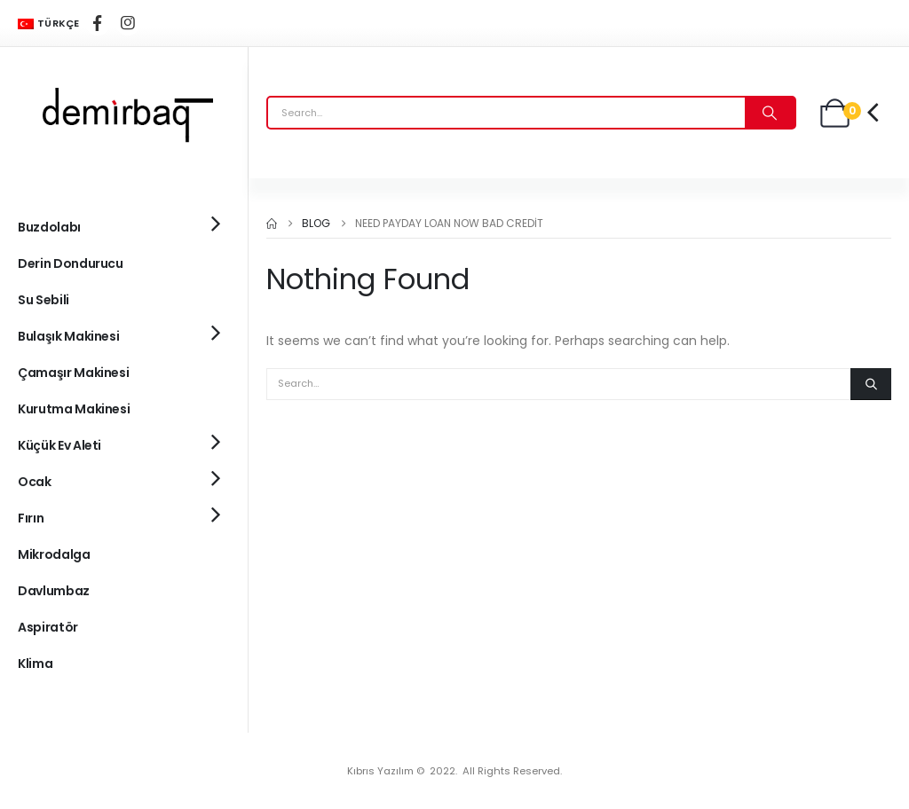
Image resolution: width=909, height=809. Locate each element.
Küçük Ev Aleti (59, 445)
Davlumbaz (54, 591)
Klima (35, 663)
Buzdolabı (49, 227)
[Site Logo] (124, 112)
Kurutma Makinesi (74, 409)
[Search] (769, 113)
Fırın (30, 518)
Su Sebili (43, 300)
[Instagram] (127, 23)
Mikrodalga (54, 554)
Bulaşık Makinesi (68, 336)
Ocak (34, 482)
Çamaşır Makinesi (73, 372)
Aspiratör (48, 627)
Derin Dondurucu (70, 263)
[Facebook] (97, 23)
